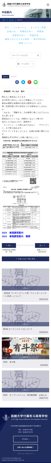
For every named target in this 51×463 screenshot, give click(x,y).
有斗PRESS (39, 39)
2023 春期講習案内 (12, 232)
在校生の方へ (19, 35)
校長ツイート (25, 43)
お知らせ (11, 31)
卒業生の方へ (26, 31)
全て (7, 28)
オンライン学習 (38, 28)
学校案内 (11, 20)
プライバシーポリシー (24, 453)
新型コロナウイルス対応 (17, 39)
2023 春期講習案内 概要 (16, 236)
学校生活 (34, 35)
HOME (4, 20)
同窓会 (40, 31)
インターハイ (20, 28)
